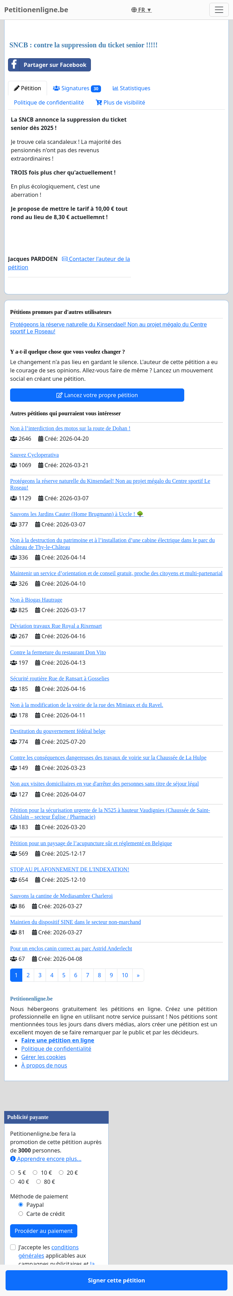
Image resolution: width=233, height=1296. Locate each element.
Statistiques (131, 88)
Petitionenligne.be (36, 9)
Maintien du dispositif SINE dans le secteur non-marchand (75, 942)
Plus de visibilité (120, 102)
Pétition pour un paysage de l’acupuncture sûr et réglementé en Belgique (91, 863)
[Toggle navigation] (219, 10)
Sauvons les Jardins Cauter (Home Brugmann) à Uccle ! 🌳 (76, 534)
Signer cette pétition (69, 298)
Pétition (27, 88)
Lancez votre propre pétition (97, 415)
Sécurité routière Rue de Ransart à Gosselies (59, 699)
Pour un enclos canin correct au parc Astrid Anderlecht (71, 969)
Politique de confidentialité (49, 102)
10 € (46, 1193)
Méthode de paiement (39, 1216)
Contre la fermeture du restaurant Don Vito (58, 673)
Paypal (35, 1225)
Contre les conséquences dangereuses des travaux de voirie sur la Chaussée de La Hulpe (108, 778)
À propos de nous (44, 1085)
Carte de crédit (45, 1234)
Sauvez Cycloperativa (34, 475)
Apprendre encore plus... (45, 1179)
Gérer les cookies (43, 1077)
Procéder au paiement (44, 1251)
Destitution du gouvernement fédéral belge (58, 751)
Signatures (77, 88)
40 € (23, 1202)
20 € (72, 1193)
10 (125, 995)
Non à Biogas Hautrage (36, 620)
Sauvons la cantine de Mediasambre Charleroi (61, 916)
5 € (22, 1193)
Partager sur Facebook (47, 65)
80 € (49, 1202)
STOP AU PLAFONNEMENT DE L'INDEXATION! (69, 890)
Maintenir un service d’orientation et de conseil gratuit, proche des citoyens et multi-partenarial (116, 593)
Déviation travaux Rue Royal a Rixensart (56, 646)
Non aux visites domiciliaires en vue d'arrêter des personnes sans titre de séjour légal (104, 804)
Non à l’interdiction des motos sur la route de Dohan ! (70, 449)
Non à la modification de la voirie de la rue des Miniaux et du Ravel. (86, 725)
